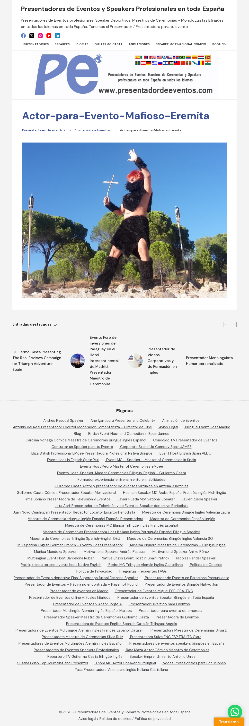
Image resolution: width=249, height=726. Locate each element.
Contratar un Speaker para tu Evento (82, 446)
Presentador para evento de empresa (170, 610)
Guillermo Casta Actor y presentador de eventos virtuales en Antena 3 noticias (121, 486)
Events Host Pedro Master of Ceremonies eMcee (121, 466)
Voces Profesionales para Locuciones (194, 663)
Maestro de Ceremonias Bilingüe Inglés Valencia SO (170, 538)
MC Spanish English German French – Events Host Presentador (70, 545)
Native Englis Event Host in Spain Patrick (135, 558)
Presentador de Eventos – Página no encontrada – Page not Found (81, 584)
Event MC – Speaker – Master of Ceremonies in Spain (151, 459)
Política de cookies (115, 718)
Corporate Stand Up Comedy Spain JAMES (156, 446)
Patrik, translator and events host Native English (61, 564)
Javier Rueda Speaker (199, 499)
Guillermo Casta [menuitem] (108, 44)
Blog (77, 433)
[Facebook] (23, 35)
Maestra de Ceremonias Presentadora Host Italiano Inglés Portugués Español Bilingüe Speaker (121, 532)
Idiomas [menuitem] (82, 44)
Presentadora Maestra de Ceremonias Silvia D (189, 630)
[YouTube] (48, 35)
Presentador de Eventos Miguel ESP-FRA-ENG (154, 591)
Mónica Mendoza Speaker (55, 551)
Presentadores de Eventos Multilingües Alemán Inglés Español (70, 643)
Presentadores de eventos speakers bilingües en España (176, 643)
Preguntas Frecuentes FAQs (143, 571)
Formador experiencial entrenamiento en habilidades (121, 479)
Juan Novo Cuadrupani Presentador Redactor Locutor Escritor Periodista (74, 512)
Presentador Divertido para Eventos (160, 604)
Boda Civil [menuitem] (220, 44)
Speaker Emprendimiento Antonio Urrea (163, 656)
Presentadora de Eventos (177, 617)
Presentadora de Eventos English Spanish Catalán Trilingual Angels (121, 623)
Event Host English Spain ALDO (186, 453)
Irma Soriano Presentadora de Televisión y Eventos (68, 499)
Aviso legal (87, 718)
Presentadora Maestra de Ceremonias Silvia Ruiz (82, 636)
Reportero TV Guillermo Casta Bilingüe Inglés (85, 656)
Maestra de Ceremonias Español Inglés (182, 518)
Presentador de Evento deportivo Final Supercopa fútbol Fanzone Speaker (76, 577)
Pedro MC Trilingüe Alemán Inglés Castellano (145, 564)
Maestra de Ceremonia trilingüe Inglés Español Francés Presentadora (85, 518)
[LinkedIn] (57, 35)
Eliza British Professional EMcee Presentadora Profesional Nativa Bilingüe (91, 453)
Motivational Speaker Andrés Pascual (114, 551)
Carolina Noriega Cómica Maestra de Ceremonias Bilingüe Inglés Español (86, 440)
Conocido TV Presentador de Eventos (185, 440)
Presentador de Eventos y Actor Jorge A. (88, 604)
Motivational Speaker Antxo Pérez (180, 551)
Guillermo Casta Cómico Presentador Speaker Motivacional (66, 492)
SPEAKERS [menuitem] (62, 44)
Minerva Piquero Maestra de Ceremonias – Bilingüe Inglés (178, 545)
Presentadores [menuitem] (36, 44)
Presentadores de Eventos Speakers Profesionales (76, 650)
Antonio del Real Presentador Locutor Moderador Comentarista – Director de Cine (82, 427)
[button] (235, 712)
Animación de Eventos (92, 130)
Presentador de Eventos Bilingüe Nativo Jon (181, 584)
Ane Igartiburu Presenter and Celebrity (122, 420)
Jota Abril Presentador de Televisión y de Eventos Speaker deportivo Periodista (121, 505)
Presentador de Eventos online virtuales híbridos (69, 597)
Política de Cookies (206, 564)
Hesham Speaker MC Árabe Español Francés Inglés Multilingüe (174, 492)
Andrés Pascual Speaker (63, 420)
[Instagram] (40, 35)
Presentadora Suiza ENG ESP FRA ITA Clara (165, 636)
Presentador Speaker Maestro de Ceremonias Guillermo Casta (96, 617)
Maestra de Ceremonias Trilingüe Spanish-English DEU (75, 538)
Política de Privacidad (94, 571)
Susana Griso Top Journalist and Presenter (52, 663)
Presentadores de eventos (43, 130)
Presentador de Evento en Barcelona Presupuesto (187, 577)
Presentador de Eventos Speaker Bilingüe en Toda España (165, 597)
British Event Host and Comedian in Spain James (128, 433)
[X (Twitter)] (31, 35)
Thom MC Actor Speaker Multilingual (125, 663)
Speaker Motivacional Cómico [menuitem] (181, 44)
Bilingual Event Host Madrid (207, 427)
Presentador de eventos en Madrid (79, 591)
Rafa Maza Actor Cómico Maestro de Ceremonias (167, 650)
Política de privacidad (153, 718)
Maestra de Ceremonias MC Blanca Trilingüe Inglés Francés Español (121, 525)
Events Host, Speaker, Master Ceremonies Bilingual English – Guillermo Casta (121, 473)
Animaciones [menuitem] (139, 44)
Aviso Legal (168, 427)
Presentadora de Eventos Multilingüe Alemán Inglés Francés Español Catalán (79, 630)
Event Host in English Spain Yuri (73, 459)
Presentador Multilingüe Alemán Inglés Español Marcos (86, 610)
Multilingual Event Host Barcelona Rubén (61, 558)
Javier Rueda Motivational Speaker (146, 499)
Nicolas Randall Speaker (195, 558)
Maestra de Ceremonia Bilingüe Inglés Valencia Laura (186, 512)
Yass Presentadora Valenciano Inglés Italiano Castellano (121, 669)
